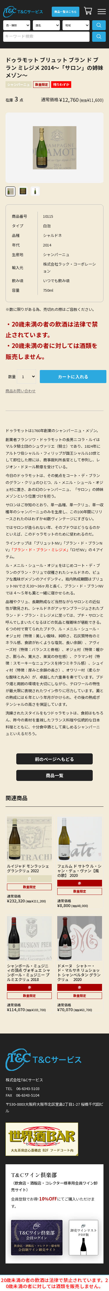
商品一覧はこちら (65, 12)
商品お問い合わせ (21, 391)
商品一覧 (54, 775)
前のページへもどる (54, 759)
